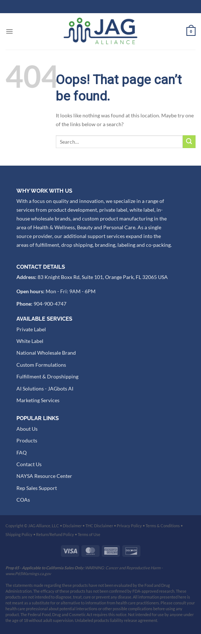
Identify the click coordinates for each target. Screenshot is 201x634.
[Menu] (9, 31)
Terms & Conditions (163, 525)
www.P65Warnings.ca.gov (28, 573)
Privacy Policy (129, 525)
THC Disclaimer (99, 525)
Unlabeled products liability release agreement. (116, 620)
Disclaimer (72, 525)
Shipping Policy (18, 534)
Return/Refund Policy (55, 534)
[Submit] (189, 141)
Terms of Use (89, 534)
